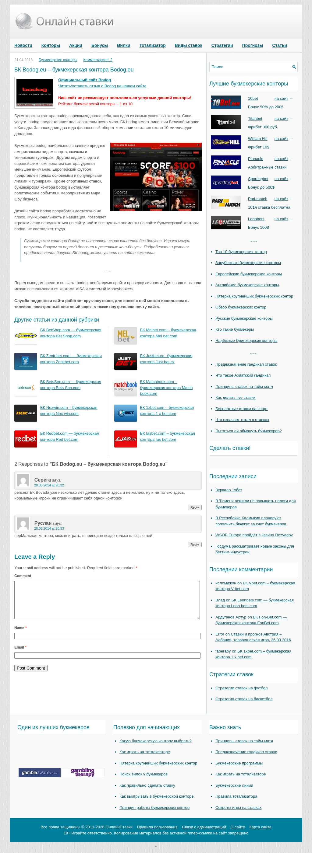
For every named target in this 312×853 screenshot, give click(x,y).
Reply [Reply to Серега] (194, 507)
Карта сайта (260, 827)
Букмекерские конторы (58, 60)
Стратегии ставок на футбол (241, 688)
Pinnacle (255, 158)
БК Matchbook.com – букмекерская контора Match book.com (166, 387)
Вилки (123, 45)
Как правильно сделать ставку (147, 785)
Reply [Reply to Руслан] (194, 544)
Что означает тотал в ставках (242, 419)
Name (20, 635)
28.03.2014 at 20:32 (49, 485)
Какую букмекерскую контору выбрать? (155, 741)
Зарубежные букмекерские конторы (248, 262)
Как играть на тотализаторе (144, 752)
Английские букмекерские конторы (247, 285)
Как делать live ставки (235, 397)
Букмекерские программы (239, 763)
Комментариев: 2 (97, 60)
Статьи (279, 45)
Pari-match (257, 199)
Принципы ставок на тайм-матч (244, 386)
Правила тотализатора (236, 796)
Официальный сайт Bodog (84, 80)
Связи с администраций (204, 827)
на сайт (281, 98)
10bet (253, 98)
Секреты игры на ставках (238, 807)
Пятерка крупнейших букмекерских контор (254, 296)
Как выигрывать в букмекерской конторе (156, 796)
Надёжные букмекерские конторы (246, 340)
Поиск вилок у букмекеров (143, 774)
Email (20, 655)
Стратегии (222, 45)
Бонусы (99, 45)
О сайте (237, 827)
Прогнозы (252, 45)
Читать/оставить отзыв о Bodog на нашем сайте (102, 86)
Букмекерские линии (234, 785)
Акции (75, 45)
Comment (22, 576)
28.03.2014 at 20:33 (49, 528)
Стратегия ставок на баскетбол (244, 699)
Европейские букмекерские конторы (248, 274)
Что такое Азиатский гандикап (243, 375)
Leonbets (256, 219)
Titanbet (255, 118)
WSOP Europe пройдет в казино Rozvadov (254, 535)
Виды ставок (188, 45)
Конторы (50, 45)
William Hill (258, 138)
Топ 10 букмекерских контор (241, 251)
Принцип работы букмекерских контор (154, 807)
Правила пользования (157, 827)
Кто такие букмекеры (234, 329)
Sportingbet (258, 178)
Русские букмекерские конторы (244, 318)
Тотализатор (152, 45)
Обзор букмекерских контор (240, 307)
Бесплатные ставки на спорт (241, 408)
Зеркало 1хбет (228, 490)
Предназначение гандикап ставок (246, 364)
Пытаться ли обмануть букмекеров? (248, 431)
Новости (23, 45)
